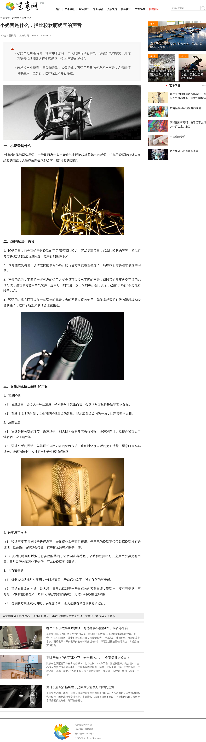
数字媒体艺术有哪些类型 (184, 151)
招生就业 (126, 9)
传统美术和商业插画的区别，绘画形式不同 (161, 74)
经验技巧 (84, 9)
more (204, 85)
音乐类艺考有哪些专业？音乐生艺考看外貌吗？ (192, 74)
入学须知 (112, 9)
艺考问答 (140, 9)
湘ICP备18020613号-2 (84, 733)
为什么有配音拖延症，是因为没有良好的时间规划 (80, 687)
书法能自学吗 (177, 136)
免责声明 (87, 724)
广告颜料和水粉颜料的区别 (185, 108)
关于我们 (79, 724)
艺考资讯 (70, 9)
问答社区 (154, 9)
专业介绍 (98, 9)
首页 (58, 9)
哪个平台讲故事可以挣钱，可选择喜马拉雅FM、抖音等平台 (87, 628)
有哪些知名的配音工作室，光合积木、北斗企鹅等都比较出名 (88, 657)
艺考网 (15, 18)
